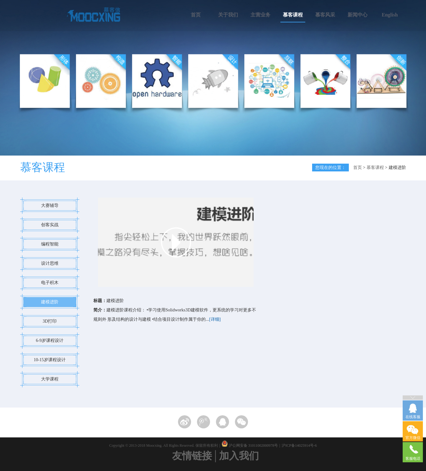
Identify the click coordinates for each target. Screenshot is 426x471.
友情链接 (192, 455)
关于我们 (228, 14)
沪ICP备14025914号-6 (299, 445)
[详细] (215, 319)
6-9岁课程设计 (49, 340)
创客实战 (50, 224)
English (390, 14)
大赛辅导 (50, 205)
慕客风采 (325, 14)
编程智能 (50, 244)
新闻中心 (357, 14)
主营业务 (260, 14)
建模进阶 (50, 302)
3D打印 (50, 321)
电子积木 (50, 282)
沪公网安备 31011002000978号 (253, 445)
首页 (196, 14)
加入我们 (239, 455)
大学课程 (50, 379)
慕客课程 (293, 14)
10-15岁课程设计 (50, 359)
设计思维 (50, 263)
